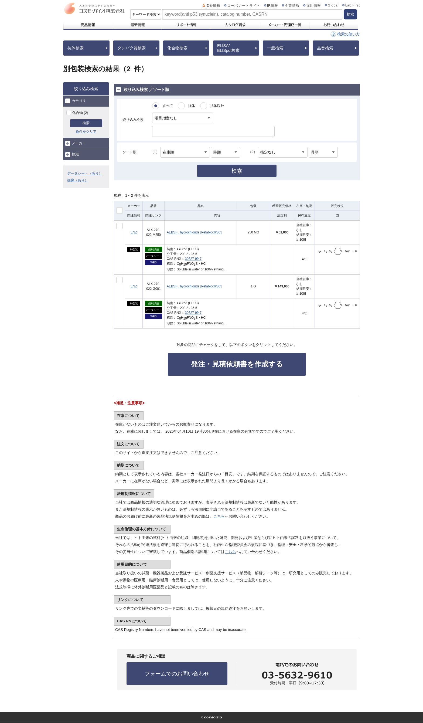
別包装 (134, 249)
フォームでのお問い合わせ (177, 674)
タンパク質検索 (131, 48)
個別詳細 (153, 249)
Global (333, 5)
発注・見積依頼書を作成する (237, 364)
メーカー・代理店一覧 (284, 25)
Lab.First (352, 5)
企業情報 (292, 6)
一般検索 (275, 48)
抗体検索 (75, 48)
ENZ (134, 232)
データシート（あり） (84, 173)
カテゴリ (75, 101)
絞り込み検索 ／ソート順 (142, 89)
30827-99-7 (193, 259)
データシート (153, 255)
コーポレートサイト (243, 6)
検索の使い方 (348, 34)
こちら (219, 516)
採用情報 (313, 6)
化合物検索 (177, 48)
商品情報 (87, 25)
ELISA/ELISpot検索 (228, 48)
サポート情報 (186, 25)
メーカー (75, 143)
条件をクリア (86, 132)
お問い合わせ (333, 25)
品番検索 (325, 48)
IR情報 (272, 6)
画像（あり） (77, 180)
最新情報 (137, 25)
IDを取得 (213, 6)
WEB (154, 262)
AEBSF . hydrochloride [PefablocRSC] (194, 232)
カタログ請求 (235, 25)
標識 (72, 154)
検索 (86, 123)
